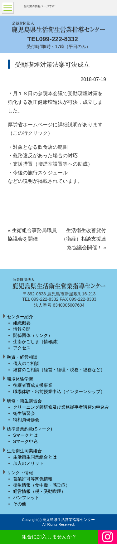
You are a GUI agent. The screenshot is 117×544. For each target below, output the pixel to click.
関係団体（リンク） (32, 335)
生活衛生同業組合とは (35, 456)
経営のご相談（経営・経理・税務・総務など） (59, 369)
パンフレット (26, 497)
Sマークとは (25, 435)
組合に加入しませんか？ (49, 536)
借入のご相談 (26, 363)
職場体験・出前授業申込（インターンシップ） (59, 391)
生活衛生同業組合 (24, 450)
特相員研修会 (26, 419)
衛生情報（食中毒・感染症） (41, 485)
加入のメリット (28, 463)
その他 (19, 503)
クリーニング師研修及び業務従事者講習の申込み (61, 407)
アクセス (22, 347)
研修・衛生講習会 (24, 400)
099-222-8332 (58, 39)
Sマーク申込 (25, 441)
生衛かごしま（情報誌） (37, 341)
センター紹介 (20, 316)
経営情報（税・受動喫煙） (39, 491)
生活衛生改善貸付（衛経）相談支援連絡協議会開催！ (83, 239)
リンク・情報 (20, 472)
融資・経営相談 (22, 357)
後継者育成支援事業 (32, 385)
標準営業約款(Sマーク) (29, 428)
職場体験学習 (20, 378)
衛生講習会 (24, 413)
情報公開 (22, 329)
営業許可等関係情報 (32, 478)
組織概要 (22, 322)
